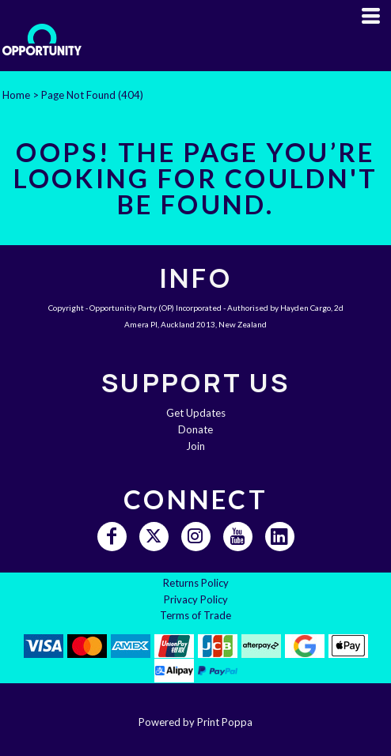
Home (16, 95)
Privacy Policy (196, 599)
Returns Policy (196, 582)
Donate (195, 429)
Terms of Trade (195, 615)
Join (195, 446)
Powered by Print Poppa (195, 722)
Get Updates (196, 412)
